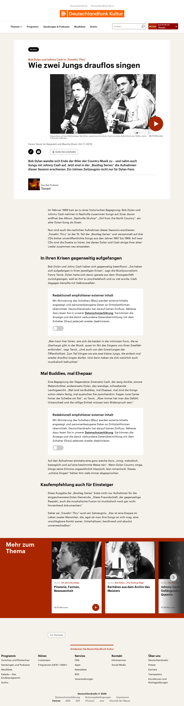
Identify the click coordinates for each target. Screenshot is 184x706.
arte (102, 700)
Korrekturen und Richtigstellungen (158, 680)
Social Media (119, 664)
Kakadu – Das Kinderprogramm (10, 676)
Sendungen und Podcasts (15, 664)
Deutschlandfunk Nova (102, 6)
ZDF (78, 700)
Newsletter (81, 669)
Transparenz (155, 674)
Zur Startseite (56, 635)
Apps (77, 664)
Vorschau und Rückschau (15, 660)
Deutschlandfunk (79, 6)
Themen (15, 26)
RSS (77, 674)
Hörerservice (119, 660)
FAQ (77, 660)
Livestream (44, 660)
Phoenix (89, 700)
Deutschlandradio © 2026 (92, 693)
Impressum (122, 697)
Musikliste (79, 26)
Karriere (152, 669)
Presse (152, 664)
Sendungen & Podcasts (56, 26)
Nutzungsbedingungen (98, 697)
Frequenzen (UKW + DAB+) (52, 664)
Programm (33, 26)
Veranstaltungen (84, 678)
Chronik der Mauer (119, 700)
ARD (67, 700)
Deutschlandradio (158, 660)
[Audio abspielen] (155, 123)
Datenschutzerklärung (99, 313)
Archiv (93, 26)
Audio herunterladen (65, 151)
